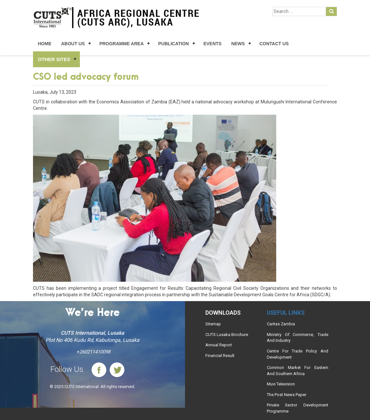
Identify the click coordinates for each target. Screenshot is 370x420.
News (238, 43)
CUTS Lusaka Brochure (226, 334)
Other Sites (54, 59)
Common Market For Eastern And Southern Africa (297, 370)
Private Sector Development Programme (297, 408)
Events (212, 43)
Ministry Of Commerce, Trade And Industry (297, 337)
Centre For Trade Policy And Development (297, 354)
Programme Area (121, 43)
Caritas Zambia (281, 323)
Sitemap (213, 323)
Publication (173, 43)
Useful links (286, 312)
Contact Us (274, 43)
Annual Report (218, 344)
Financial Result (219, 355)
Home (44, 43)
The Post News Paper (286, 394)
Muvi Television (281, 384)
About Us (73, 43)
